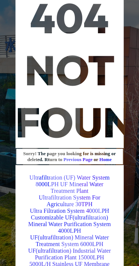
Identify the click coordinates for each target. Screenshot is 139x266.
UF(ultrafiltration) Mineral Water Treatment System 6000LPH (69, 240)
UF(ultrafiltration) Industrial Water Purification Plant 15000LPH (69, 254)
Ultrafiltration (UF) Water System (69, 177)
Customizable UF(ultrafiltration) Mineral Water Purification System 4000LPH (69, 224)
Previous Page (78, 159)
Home (105, 159)
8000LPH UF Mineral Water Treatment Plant (69, 187)
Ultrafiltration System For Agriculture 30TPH (69, 200)
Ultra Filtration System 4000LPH (69, 211)
